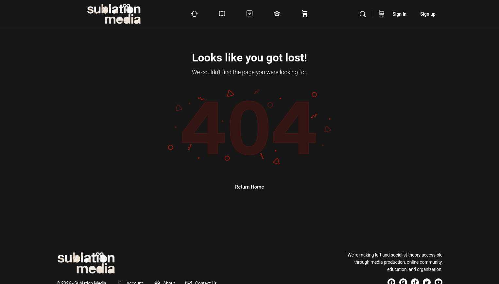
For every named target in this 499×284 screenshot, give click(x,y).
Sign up (428, 14)
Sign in (399, 14)
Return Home (249, 187)
